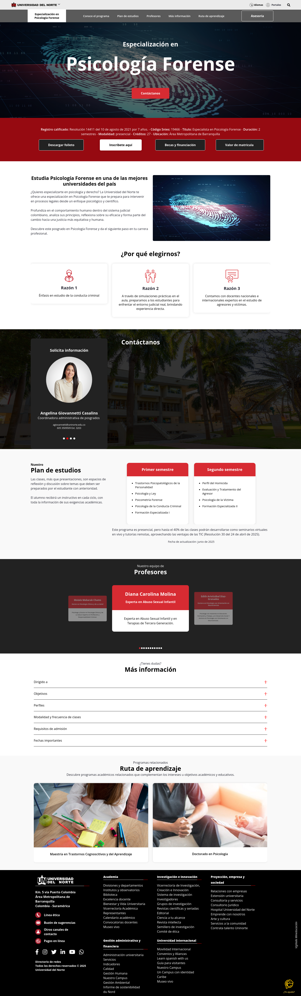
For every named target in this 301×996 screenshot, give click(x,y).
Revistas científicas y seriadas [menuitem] (178, 908)
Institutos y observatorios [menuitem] (121, 890)
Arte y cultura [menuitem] (220, 919)
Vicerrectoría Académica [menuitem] (120, 908)
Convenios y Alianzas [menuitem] (172, 954)
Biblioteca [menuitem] (110, 895)
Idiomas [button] (256, 5)
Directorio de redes (48, 962)
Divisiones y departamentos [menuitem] (123, 885)
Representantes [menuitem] (114, 913)
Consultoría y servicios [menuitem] (227, 900)
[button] (288, 5)
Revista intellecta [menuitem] (169, 922)
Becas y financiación (180, 145)
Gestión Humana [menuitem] (115, 973)
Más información (179, 16)
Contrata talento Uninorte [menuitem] (229, 928)
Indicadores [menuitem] (111, 964)
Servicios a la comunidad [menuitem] (228, 923)
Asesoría (257, 16)
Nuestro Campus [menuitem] (115, 978)
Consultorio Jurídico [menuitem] (225, 905)
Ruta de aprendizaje (211, 16)
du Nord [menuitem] (109, 992)
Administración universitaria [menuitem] (123, 955)
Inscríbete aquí (120, 145)
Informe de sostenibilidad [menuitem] (121, 987)
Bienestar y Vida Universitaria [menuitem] (124, 904)
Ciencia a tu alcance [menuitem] (171, 918)
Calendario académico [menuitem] (119, 918)
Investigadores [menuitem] (167, 899)
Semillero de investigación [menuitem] (175, 927)
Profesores (154, 16)
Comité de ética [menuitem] (168, 931)
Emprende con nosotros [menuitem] (228, 914)
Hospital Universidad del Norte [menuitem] (233, 909)
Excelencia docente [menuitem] (117, 899)
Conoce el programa (96, 16)
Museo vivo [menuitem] (111, 927)
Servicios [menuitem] (109, 959)
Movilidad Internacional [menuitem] (174, 949)
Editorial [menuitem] (163, 913)
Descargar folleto (61, 145)
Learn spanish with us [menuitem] (172, 958)
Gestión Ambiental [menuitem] (116, 982)
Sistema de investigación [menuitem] (174, 895)
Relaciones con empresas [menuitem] (229, 891)
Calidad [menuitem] (108, 969)
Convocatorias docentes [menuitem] (120, 922)
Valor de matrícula (239, 145)
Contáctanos (150, 93)
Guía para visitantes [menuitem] (171, 963)
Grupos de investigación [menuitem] (174, 904)
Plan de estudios (128, 16)
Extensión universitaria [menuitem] (227, 896)
